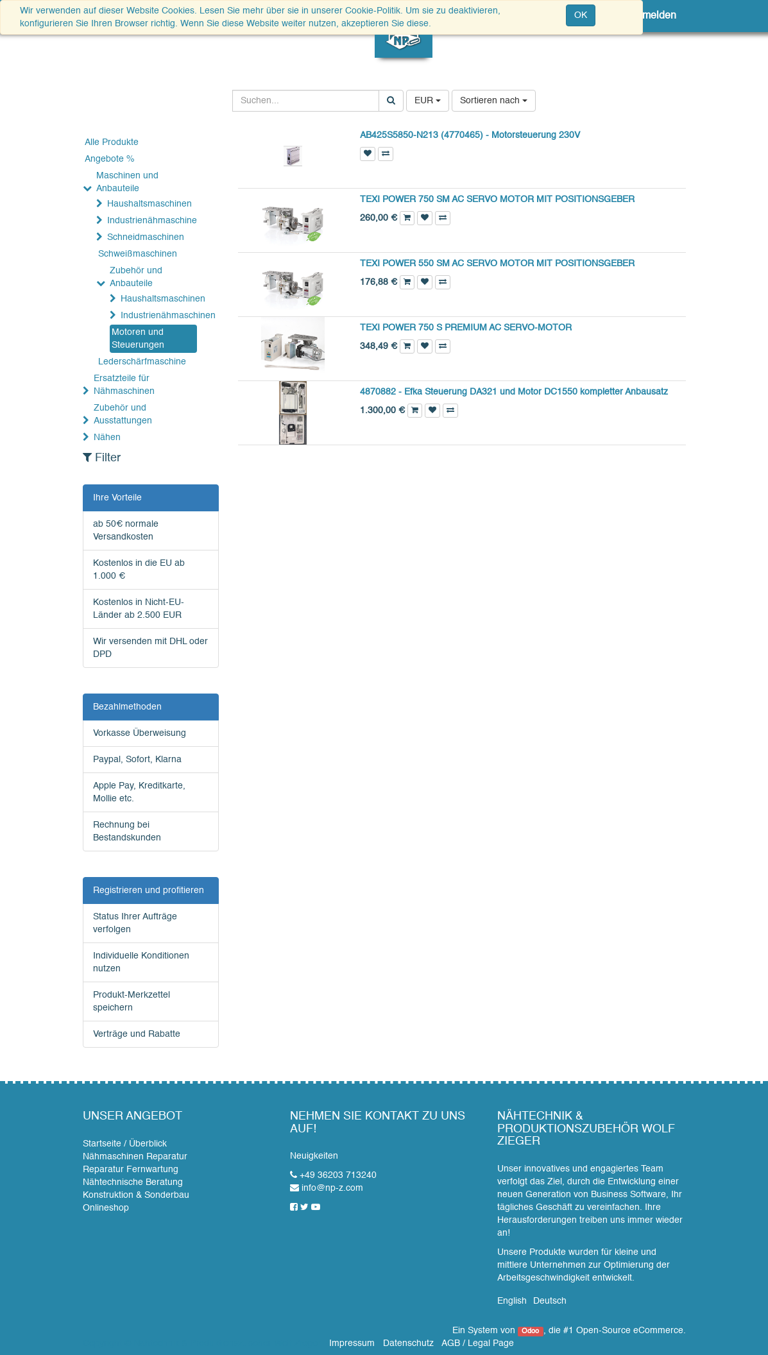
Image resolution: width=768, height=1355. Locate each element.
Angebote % (109, 159)
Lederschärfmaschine (142, 361)
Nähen (107, 437)
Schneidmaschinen (145, 237)
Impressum (352, 1343)
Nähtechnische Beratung (133, 1182)
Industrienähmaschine (152, 220)
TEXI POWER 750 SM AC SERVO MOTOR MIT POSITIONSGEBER (497, 199)
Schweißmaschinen (137, 254)
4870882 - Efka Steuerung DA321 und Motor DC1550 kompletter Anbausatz (514, 392)
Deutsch (550, 1301)
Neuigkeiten (314, 1156)
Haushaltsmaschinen (149, 204)
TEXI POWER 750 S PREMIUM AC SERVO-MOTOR (466, 327)
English (512, 1301)
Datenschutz (408, 1343)
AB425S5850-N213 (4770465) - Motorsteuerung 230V (470, 135)
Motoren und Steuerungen (138, 339)
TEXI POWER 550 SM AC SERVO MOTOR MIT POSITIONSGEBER (497, 263)
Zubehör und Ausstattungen (123, 414)
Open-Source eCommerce (629, 1330)
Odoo (530, 1331)
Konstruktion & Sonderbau (136, 1195)
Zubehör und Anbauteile (136, 277)
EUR (427, 100)
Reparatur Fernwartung (130, 1169)
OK (580, 15)
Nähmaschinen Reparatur (135, 1156)
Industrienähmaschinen (163, 315)
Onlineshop (106, 1208)
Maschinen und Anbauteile (127, 182)
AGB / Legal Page (477, 1343)
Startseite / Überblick (125, 1143)
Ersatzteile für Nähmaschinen (124, 385)
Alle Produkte (112, 142)
